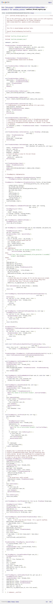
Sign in (50, 2)
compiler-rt (5, 9)
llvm (2, 7)
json (50, 601)
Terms (17, 601)
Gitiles (9, 601)
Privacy (13, 601)
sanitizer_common (19, 9)
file (32, 13)
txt (47, 601)
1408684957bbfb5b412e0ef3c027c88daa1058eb (30, 7)
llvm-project (9, 7)
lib (11, 9)
